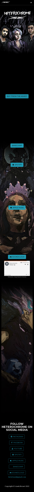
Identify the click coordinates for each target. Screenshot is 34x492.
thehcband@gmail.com (17, 477)
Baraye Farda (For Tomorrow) (20, 276)
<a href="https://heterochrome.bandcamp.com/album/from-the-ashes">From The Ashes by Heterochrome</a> (17, 76)
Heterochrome (11, 276)
